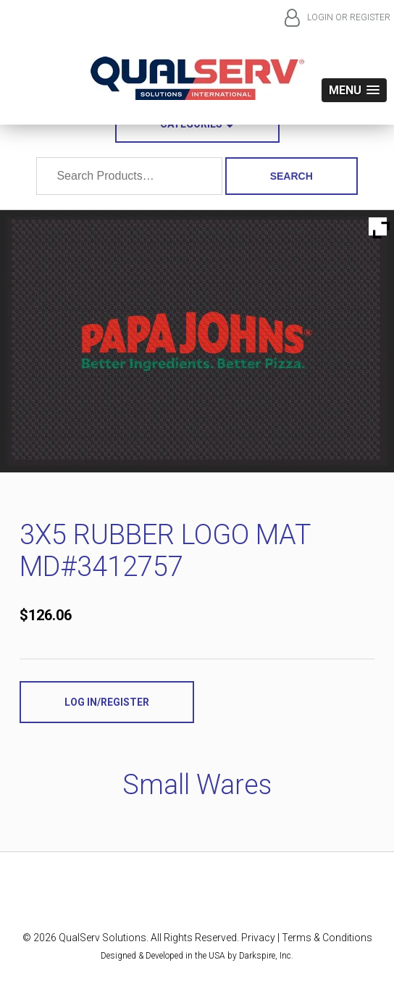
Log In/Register (106, 702)
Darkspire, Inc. (266, 956)
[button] (354, 90)
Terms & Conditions (327, 937)
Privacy (258, 937)
